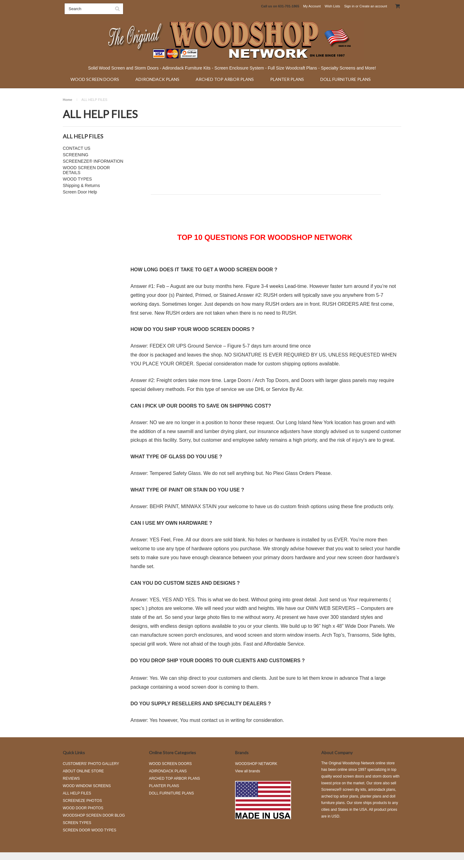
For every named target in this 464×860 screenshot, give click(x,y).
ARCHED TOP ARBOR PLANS (225, 79)
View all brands (247, 771)
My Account (312, 6)
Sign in (349, 6)
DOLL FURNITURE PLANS (345, 79)
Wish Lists (332, 6)
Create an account (373, 6)
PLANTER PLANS (287, 79)
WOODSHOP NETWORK (256, 764)
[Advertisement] (266, 168)
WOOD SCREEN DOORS (94, 79)
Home (67, 100)
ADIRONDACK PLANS (157, 79)
